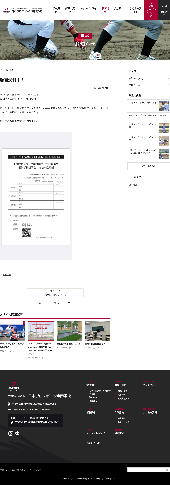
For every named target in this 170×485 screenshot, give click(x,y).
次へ (69, 303)
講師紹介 (93, 397)
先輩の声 (122, 395)
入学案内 (117, 10)
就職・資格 (70, 10)
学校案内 (56, 10)
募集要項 (122, 418)
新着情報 (105, 10)
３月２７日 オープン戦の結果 (143, 126)
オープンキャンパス (151, 12)
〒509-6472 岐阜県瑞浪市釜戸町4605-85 (34, 404)
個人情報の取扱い (19, 470)
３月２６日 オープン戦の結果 (143, 138)
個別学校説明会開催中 (95, 344)
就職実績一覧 (123, 398)
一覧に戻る (9, 70)
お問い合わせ (93, 443)
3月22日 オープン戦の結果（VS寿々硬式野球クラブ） (142, 151)
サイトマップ (35, 470)
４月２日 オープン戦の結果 (143, 102)
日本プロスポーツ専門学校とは (100, 392)
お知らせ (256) (136, 78)
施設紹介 (93, 401)
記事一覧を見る (149, 166)
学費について (123, 422)
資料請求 (164, 13)
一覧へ (55, 303)
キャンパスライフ (88, 10)
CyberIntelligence (108, 479)
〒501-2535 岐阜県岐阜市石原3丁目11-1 (36, 422)
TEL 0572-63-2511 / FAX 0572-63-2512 (29, 409)
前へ (40, 303)
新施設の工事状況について (68, 344)
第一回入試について (55, 294)
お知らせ (7, 274)
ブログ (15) (134, 85)
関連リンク (4, 470)
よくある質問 (135, 10)
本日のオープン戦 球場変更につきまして (148, 117)
